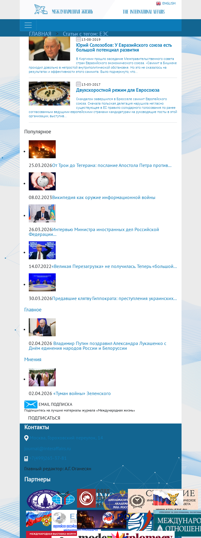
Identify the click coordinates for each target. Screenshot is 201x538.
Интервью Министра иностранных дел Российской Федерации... (94, 231)
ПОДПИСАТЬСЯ (44, 418)
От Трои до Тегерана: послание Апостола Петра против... (111, 165)
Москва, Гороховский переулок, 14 (66, 438)
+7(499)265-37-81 (48, 458)
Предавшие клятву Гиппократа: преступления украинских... (114, 298)
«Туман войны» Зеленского (82, 393)
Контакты (36, 427)
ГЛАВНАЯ (40, 33)
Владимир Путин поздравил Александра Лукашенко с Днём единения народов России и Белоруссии (97, 345)
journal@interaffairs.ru (47, 448)
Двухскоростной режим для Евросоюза (117, 90)
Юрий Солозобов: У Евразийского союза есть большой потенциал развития (123, 47)
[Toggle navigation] (28, 25)
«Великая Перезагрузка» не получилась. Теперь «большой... (114, 266)
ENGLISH (166, 3)
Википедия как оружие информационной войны (103, 197)
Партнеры (37, 479)
